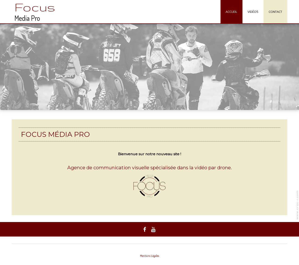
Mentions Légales (149, 256)
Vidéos (253, 12)
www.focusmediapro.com (297, 205)
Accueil (231, 12)
